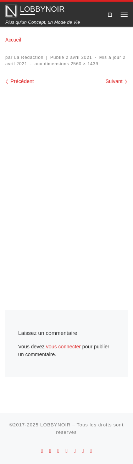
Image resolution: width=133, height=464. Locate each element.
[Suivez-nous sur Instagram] (58, 451)
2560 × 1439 (84, 63)
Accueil (13, 40)
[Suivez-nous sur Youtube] (67, 451)
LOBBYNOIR (55, 424)
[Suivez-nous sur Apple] (50, 451)
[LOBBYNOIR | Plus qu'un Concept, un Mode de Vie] (11, 10)
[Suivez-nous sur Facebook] (75, 451)
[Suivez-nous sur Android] (42, 451)
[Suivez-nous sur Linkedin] (91, 451)
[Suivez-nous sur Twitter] (83, 451)
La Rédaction (29, 57)
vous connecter (63, 346)
